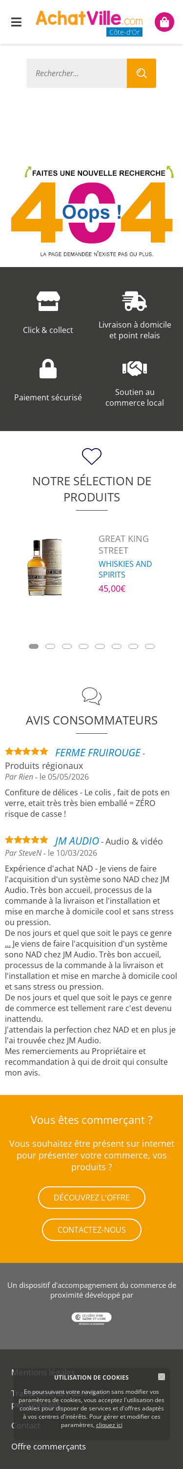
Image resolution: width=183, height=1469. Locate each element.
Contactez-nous (92, 1229)
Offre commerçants (48, 1446)
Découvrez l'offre (92, 1197)
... (8, 943)
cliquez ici (109, 1425)
